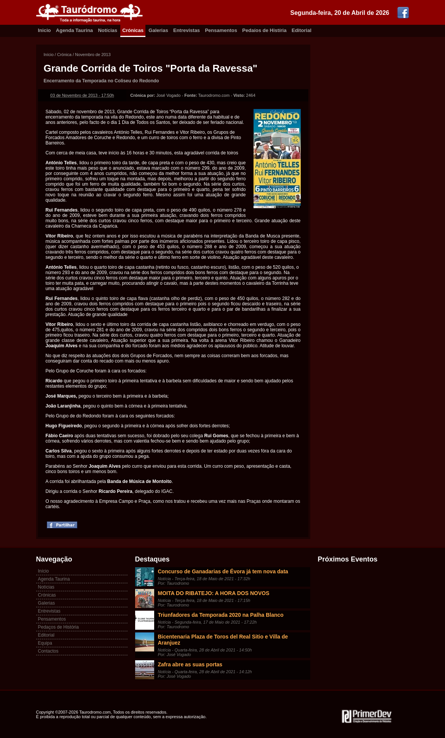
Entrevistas (186, 30)
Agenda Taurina (74, 30)
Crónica (64, 54)
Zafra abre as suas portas (190, 664)
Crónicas (133, 30)
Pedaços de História (58, 627)
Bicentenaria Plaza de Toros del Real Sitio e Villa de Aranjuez (223, 640)
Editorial (301, 30)
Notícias (107, 30)
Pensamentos (221, 30)
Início (49, 54)
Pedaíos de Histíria (264, 30)
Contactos (48, 651)
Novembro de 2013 (93, 54)
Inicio (44, 30)
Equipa (45, 643)
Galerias (158, 30)
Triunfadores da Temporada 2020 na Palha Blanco (221, 615)
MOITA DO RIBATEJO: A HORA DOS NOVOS (214, 593)
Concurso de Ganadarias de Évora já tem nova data (223, 571)
